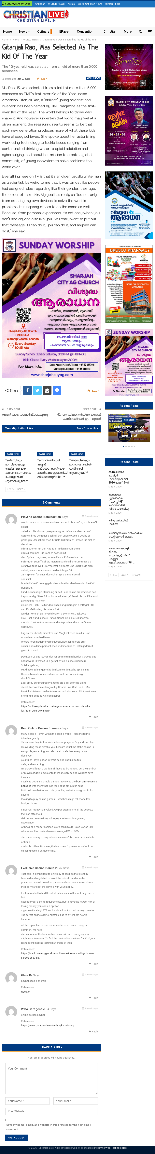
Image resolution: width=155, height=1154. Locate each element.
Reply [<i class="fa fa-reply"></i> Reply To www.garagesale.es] (93, 1031)
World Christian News (90, 3)
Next (21, 489)
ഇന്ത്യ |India (112, 3)
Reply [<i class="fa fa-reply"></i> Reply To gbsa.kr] (93, 997)
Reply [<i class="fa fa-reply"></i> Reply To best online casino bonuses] (93, 856)
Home (7, 31)
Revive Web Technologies (112, 1147)
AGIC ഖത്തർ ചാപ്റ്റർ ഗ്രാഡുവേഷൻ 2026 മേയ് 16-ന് (129, 431)
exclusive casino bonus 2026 (41, 868)
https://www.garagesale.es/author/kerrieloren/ (47, 1025)
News (23, 31)
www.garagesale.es (35, 1009)
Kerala (71, 3)
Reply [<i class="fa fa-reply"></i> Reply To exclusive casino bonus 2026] (93, 964)
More (128, 31)
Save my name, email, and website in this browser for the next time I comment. (48, 1127)
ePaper (64, 31)
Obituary (43, 31)
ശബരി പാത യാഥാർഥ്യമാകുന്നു (25, 414)
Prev (10, 489)
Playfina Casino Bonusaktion (41, 517)
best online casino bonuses (41, 728)
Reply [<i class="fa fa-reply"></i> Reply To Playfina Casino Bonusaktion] (93, 716)
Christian (40, 3)
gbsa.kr (26, 975)
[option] (129, 430)
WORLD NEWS (56, 3)
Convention (85, 31)
